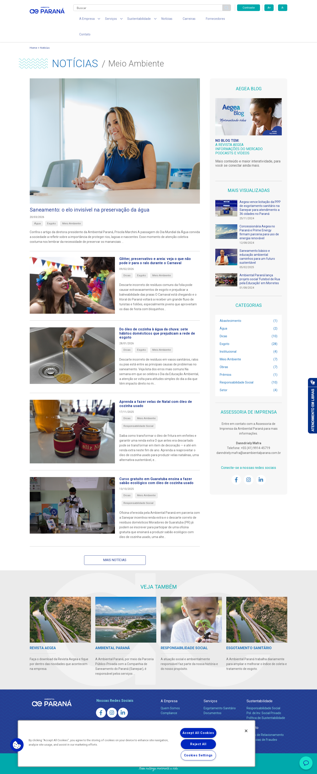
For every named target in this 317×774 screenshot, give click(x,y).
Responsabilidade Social (263, 696)
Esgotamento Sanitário (220, 696)
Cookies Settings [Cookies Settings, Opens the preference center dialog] (198, 755)
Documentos (212, 700)
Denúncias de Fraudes (262, 727)
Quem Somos (170, 696)
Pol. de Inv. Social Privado (264, 700)
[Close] (246, 731)
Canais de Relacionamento (265, 722)
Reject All (198, 744)
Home (33, 34)
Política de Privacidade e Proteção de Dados (158, 767)
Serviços (210, 689)
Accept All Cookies (198, 733)
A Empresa (169, 689)
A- (282, 7)
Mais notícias (114, 547)
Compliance (169, 700)
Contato (222, 20)
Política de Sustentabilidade (266, 705)
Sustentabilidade (260, 689)
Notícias (156, 20)
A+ (269, 7)
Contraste (249, 7)
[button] (17, 745)
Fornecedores (199, 20)
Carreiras (176, 20)
